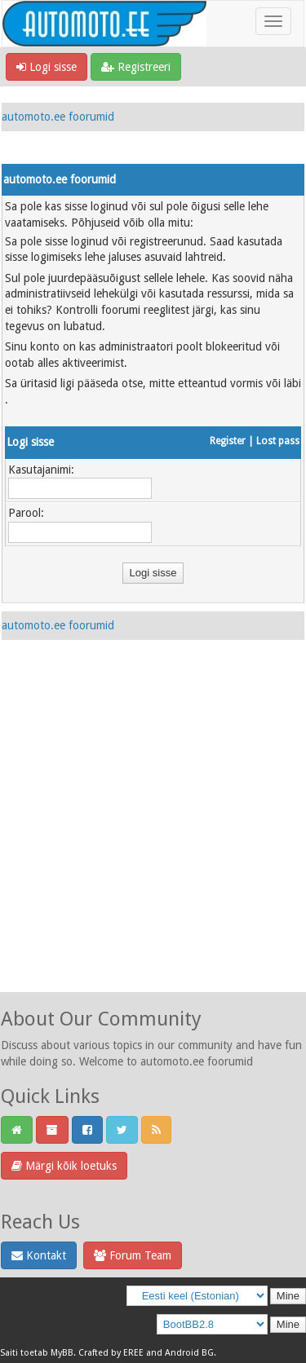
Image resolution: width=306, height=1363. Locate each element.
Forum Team (132, 1255)
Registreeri (136, 66)
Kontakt (38, 1255)
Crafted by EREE (111, 1353)
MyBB (62, 1353)
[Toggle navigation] (273, 21)
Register (228, 441)
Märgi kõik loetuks (64, 1165)
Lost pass (277, 441)
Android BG (189, 1353)
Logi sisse (46, 66)
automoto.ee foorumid (58, 116)
